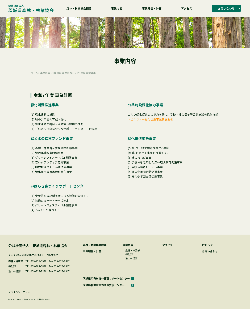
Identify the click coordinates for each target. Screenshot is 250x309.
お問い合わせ (226, 8)
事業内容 (116, 8)
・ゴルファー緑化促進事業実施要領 (150, 119)
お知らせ (207, 245)
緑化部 (129, 254)
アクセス (186, 8)
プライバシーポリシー (20, 292)
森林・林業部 (132, 250)
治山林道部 (131, 258)
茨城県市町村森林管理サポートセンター (106, 278)
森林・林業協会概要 (78, 8)
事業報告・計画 (151, 8)
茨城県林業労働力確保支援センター (104, 285)
